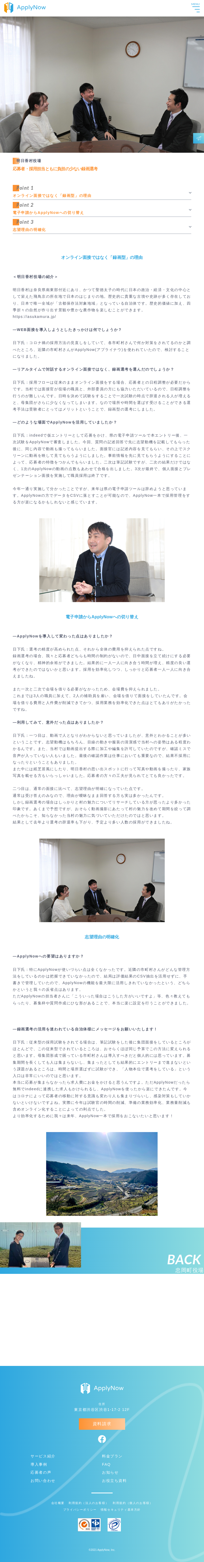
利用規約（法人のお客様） (89, 1503)
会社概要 (58, 1503)
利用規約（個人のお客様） (133, 1503)
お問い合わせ (43, 1480)
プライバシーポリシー (80, 1509)
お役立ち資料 (114, 1480)
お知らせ (110, 1472)
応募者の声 (41, 1472)
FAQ (106, 1464)
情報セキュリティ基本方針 (121, 1509)
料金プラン (112, 1456)
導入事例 (39, 1464)
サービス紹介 (43, 1456)
